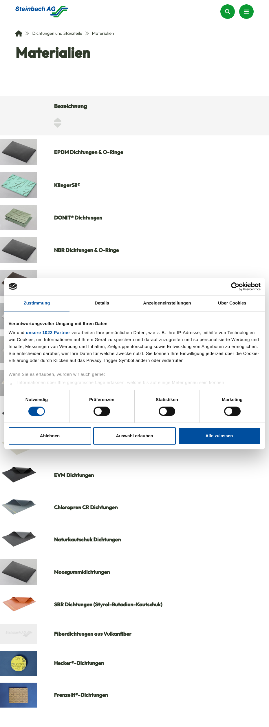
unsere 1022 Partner (48, 332)
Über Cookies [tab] (232, 303)
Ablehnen (50, 435)
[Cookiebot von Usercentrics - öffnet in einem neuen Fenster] (235, 286)
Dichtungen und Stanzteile (53, 33)
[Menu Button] (246, 11)
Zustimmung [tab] (37, 303)
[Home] (18, 33)
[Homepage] (41, 11)
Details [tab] (102, 303)
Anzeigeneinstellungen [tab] (167, 303)
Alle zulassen (219, 435)
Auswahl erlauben (134, 435)
